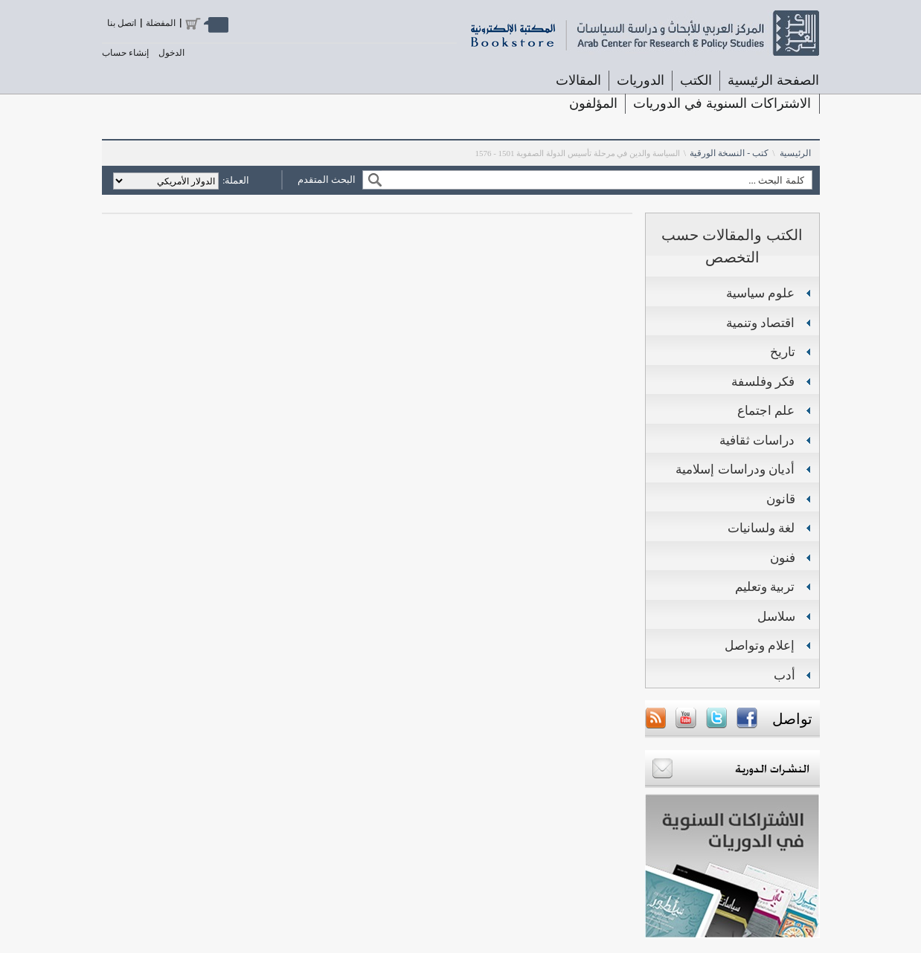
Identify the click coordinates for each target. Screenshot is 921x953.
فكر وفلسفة (763, 382)
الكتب (696, 80)
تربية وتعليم (765, 587)
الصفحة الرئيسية (773, 80)
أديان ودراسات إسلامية (735, 469)
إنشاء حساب (125, 53)
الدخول (171, 53)
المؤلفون (593, 103)
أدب (784, 675)
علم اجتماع (766, 411)
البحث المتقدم (327, 179)
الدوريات (640, 80)
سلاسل (776, 617)
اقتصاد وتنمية (760, 323)
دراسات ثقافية (757, 440)
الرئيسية (795, 153)
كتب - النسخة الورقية (729, 153)
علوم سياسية (760, 293)
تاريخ (782, 352)
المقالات (578, 80)
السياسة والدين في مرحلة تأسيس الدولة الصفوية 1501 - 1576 (577, 153)
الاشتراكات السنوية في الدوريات (722, 103)
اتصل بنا (121, 23)
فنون (782, 558)
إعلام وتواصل (760, 646)
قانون (780, 499)
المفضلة (161, 23)
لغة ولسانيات (761, 528)
